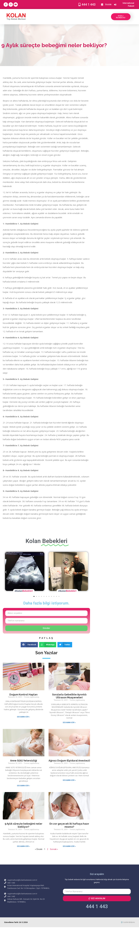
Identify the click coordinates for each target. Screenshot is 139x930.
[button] (6, 572)
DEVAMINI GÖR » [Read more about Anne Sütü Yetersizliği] (23, 786)
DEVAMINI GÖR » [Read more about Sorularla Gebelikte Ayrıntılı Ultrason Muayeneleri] (69, 723)
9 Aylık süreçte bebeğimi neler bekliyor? (23, 825)
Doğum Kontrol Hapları (23, 694)
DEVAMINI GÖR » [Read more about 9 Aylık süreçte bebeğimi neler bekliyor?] (23, 846)
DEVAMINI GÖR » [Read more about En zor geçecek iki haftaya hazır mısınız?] (69, 846)
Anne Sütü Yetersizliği (23, 760)
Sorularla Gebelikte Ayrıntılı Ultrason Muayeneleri (69, 696)
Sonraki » (54, 849)
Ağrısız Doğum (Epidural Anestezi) (69, 760)
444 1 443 (97, 906)
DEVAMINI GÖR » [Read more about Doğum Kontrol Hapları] (23, 717)
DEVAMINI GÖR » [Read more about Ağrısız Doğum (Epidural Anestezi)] (69, 780)
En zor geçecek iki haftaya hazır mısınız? (69, 825)
